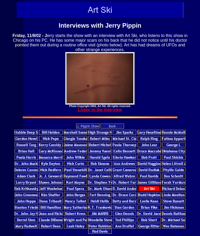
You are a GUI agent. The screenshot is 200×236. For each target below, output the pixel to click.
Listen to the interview (100, 110)
